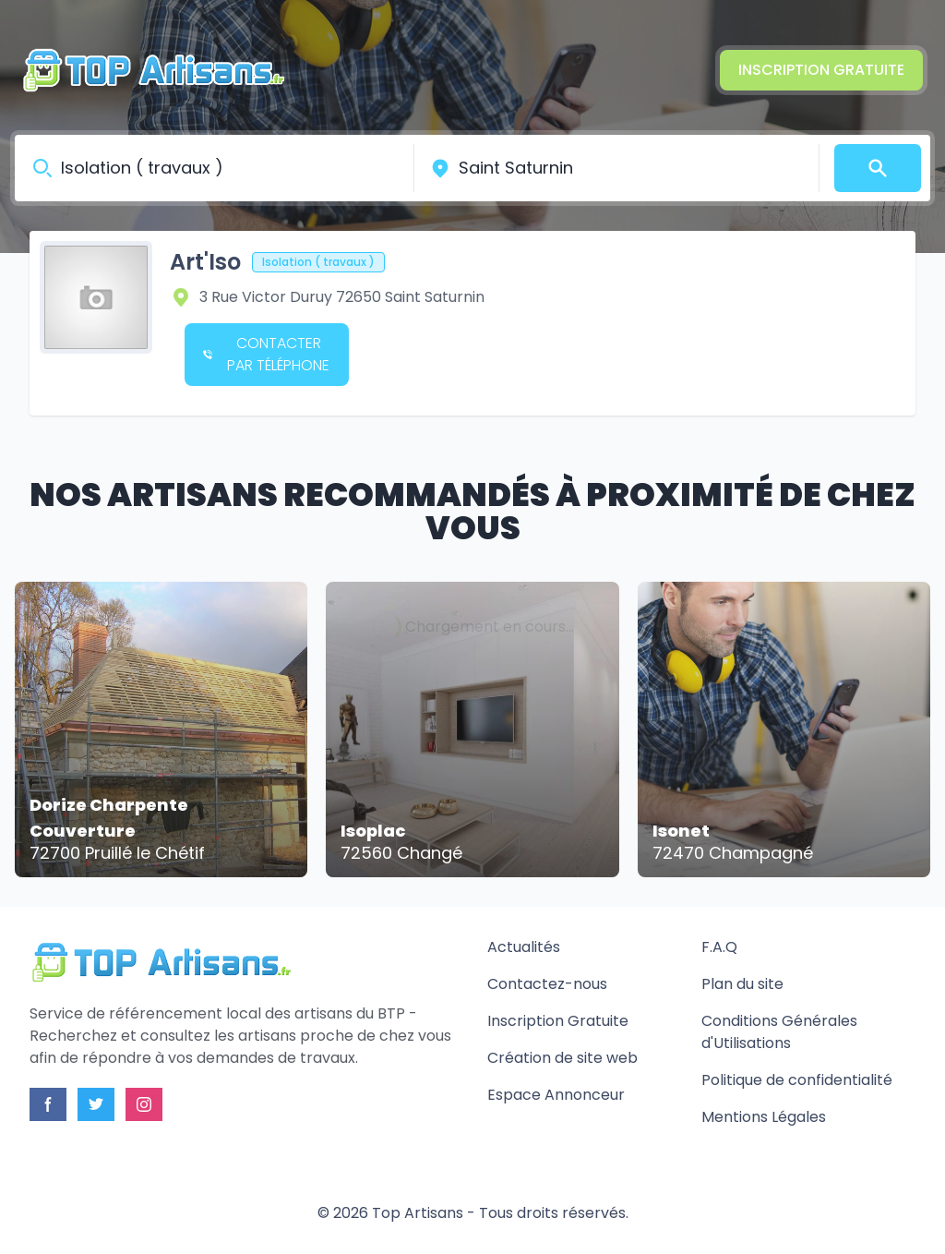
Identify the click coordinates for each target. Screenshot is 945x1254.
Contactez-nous (547, 984)
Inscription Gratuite (821, 69)
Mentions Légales (763, 1116)
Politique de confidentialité (796, 1080)
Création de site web (562, 1057)
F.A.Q (719, 947)
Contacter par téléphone (266, 354)
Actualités (523, 947)
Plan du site (742, 984)
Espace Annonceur (556, 1094)
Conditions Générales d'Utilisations (779, 1032)
